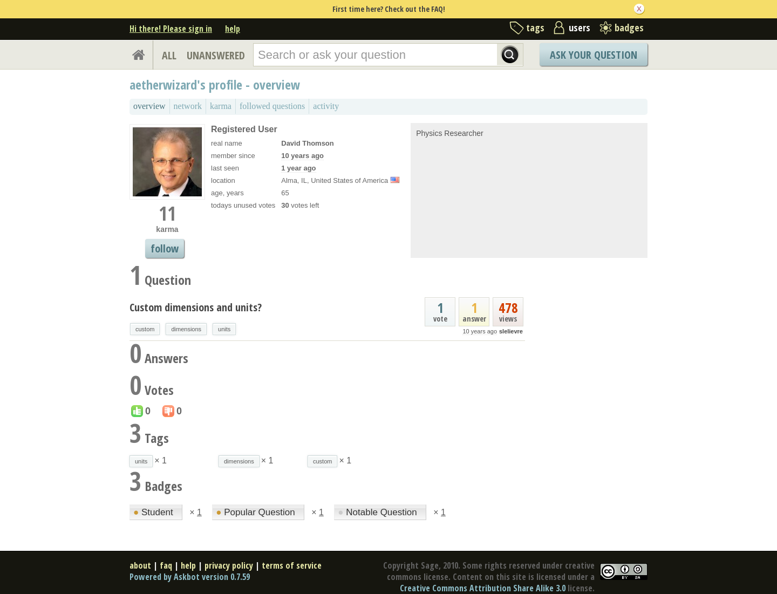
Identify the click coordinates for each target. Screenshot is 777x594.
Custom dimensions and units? (196, 307)
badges (629, 27)
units (224, 329)
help (232, 29)
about (140, 565)
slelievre (511, 331)
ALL (169, 55)
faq (166, 565)
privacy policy (229, 565)
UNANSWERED (216, 55)
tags (535, 27)
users (579, 27)
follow (165, 248)
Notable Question (378, 512)
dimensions (186, 329)
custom (144, 329)
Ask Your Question (593, 54)
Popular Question (256, 512)
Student (154, 512)
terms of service (292, 565)
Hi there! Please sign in (171, 29)
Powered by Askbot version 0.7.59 (190, 577)
